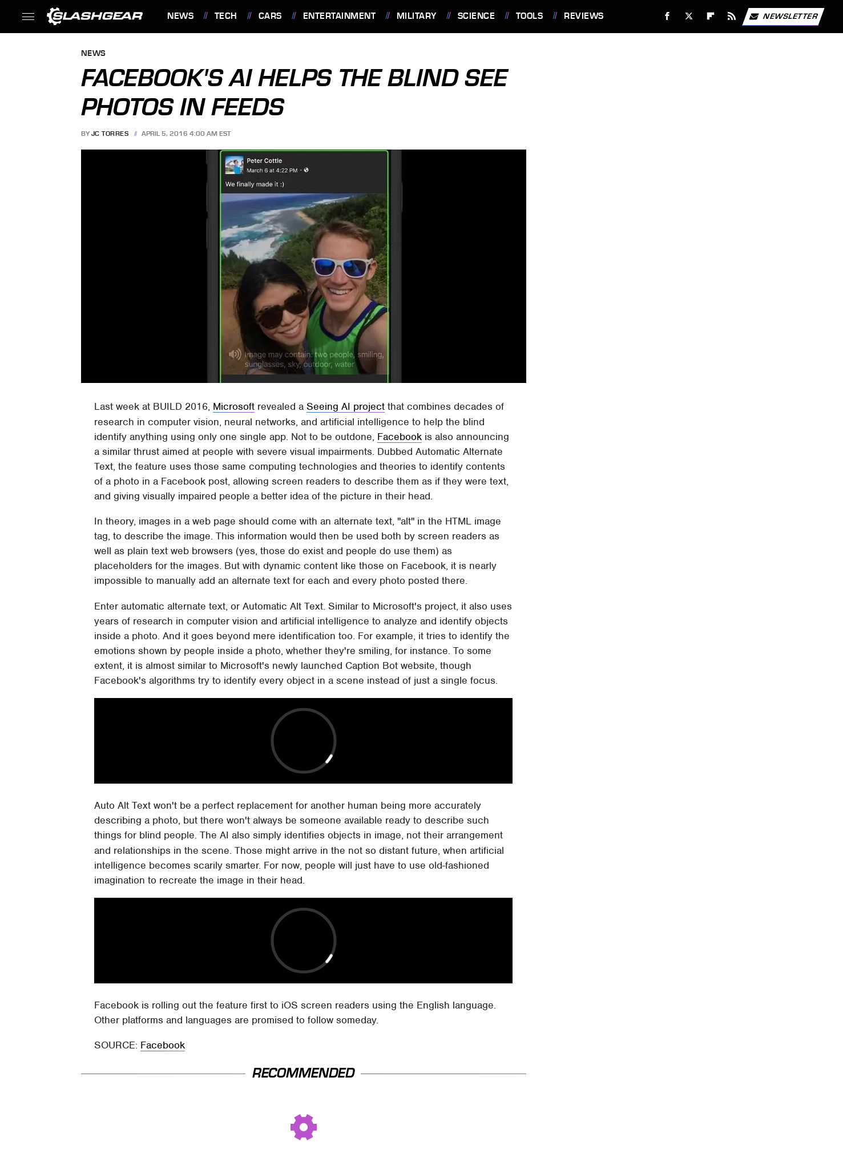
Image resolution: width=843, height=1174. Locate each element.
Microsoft (234, 406)
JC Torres (110, 134)
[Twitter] (688, 16)
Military (417, 16)
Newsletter (783, 16)
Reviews (584, 16)
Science (476, 16)
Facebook (399, 436)
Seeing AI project (345, 406)
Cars (270, 16)
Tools (529, 16)
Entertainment (339, 16)
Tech (226, 16)
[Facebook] (667, 16)
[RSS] (732, 16)
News (180, 16)
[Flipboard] (710, 16)
